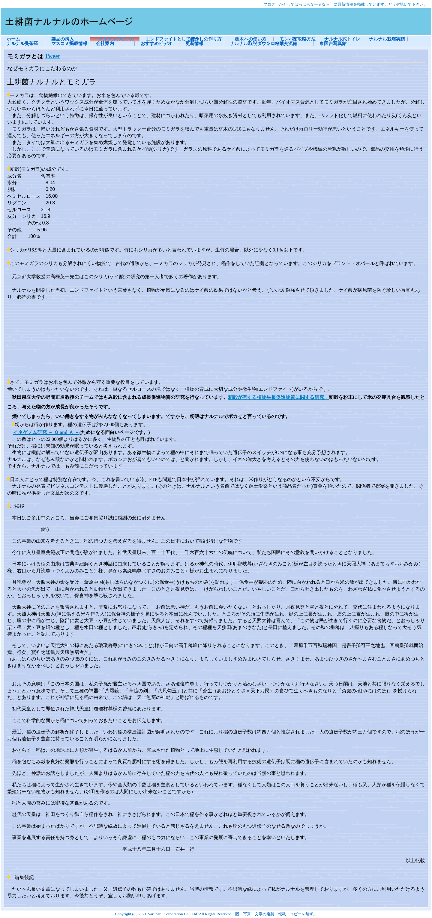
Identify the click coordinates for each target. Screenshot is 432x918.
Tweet (52, 56)
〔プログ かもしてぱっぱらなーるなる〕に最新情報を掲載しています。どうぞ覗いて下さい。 (343, 4)
